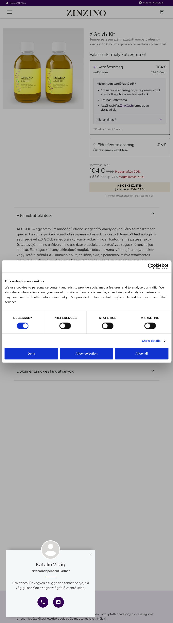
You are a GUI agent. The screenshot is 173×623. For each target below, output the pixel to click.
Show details (151, 340)
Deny (31, 353)
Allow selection (86, 353)
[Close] (90, 553)
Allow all (141, 353)
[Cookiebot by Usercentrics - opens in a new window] (150, 266)
